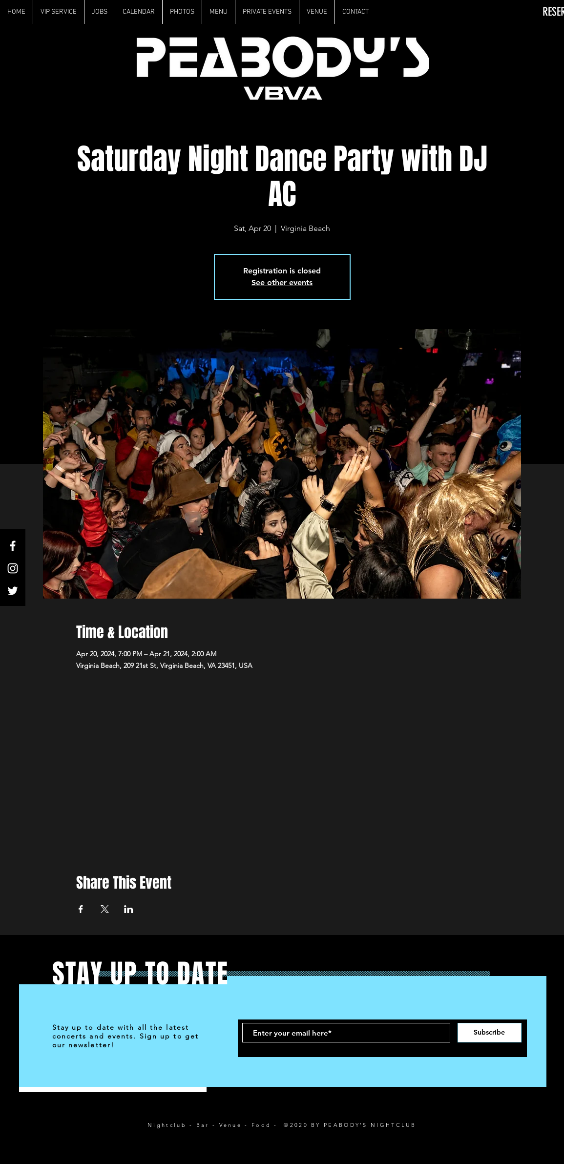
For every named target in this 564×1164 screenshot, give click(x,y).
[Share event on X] (104, 909)
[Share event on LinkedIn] (128, 909)
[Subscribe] (490, 1032)
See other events (282, 282)
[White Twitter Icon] (13, 591)
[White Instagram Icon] (13, 568)
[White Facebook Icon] (13, 546)
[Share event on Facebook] (80, 909)
